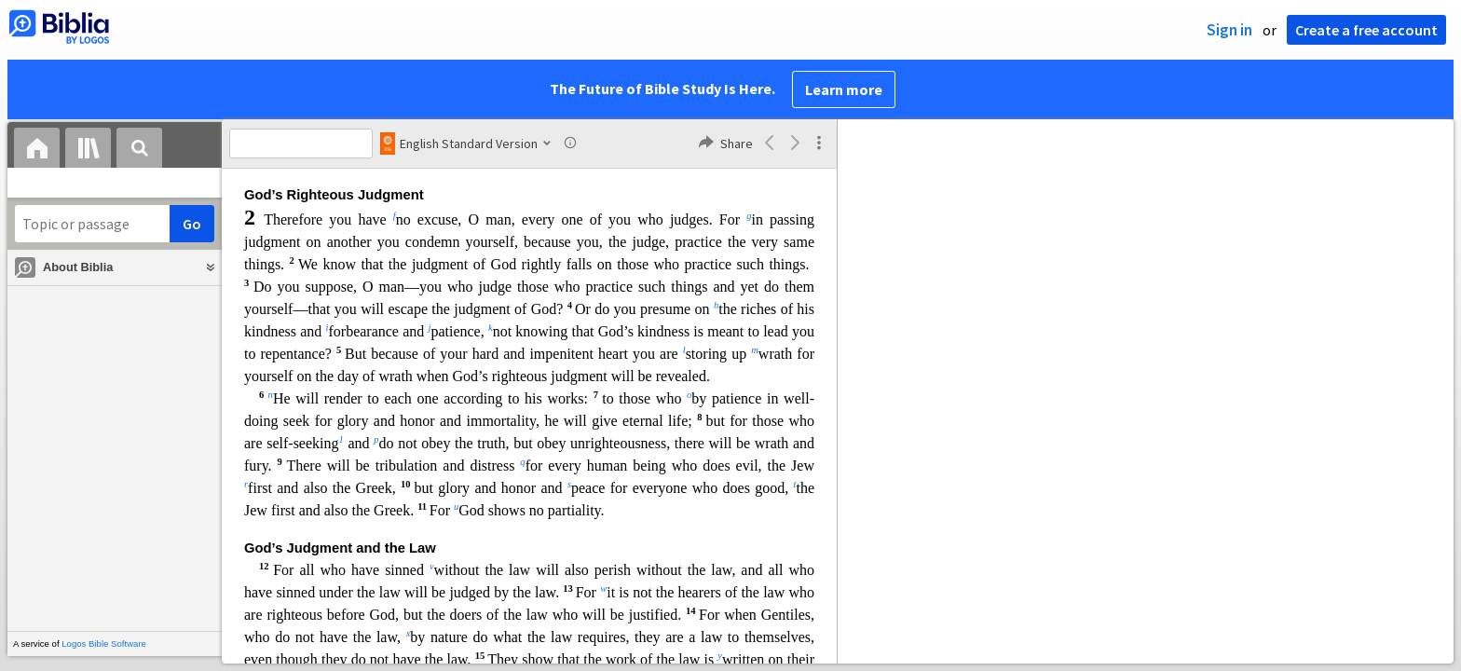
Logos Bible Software (103, 643)
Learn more (843, 89)
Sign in (1229, 30)
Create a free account (1366, 30)
